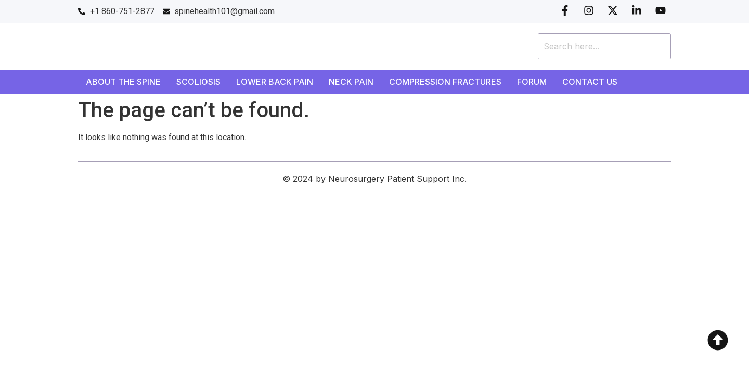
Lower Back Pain (274, 82)
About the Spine (123, 82)
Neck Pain (351, 82)
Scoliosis (198, 82)
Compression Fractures (445, 82)
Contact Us (589, 82)
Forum (532, 82)
